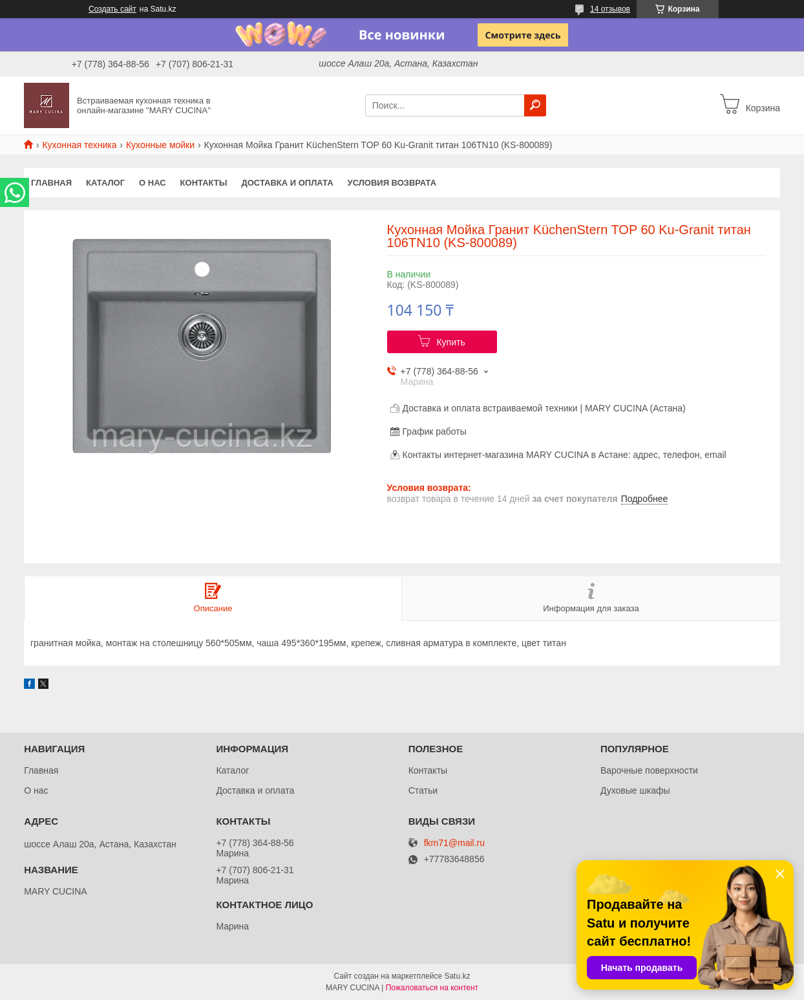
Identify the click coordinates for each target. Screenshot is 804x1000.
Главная (51, 183)
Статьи (423, 790)
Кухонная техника (79, 145)
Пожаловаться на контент (432, 987)
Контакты (203, 183)
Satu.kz (457, 976)
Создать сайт (112, 9)
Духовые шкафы (635, 790)
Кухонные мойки (160, 145)
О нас (152, 183)
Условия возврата (392, 183)
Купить (450, 342)
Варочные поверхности (649, 770)
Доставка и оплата (287, 183)
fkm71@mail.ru (454, 843)
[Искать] (535, 105)
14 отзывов (610, 9)
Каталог (105, 183)
